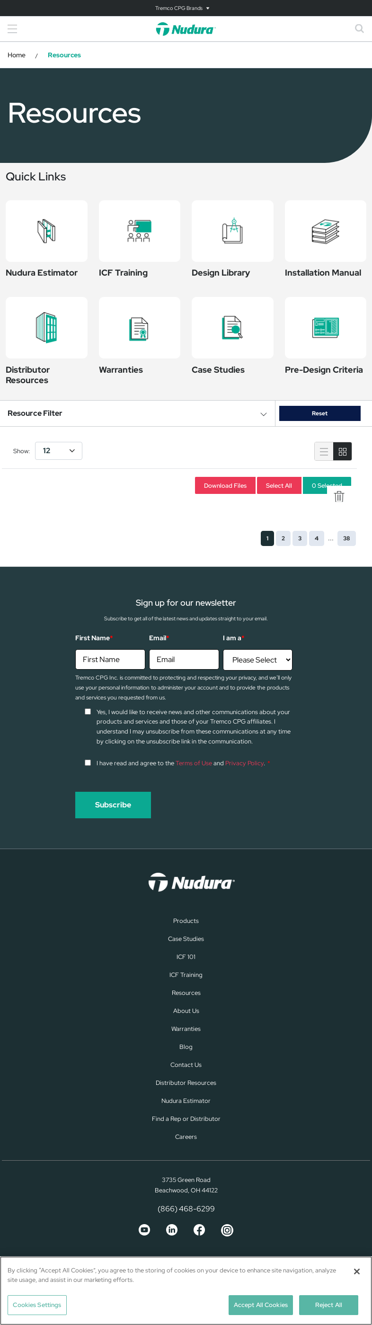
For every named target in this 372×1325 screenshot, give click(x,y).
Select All (279, 485)
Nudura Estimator (186, 1101)
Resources (186, 993)
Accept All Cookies (261, 1305)
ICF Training (186, 975)
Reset (320, 413)
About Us (186, 1011)
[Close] (356, 1271)
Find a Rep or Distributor (186, 1119)
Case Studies (186, 939)
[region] (186, 1290)
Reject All (328, 1305)
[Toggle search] (359, 28)
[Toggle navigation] (186, 8)
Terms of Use (194, 763)
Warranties (186, 1029)
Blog (186, 1047)
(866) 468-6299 (186, 1209)
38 (346, 538)
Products (186, 921)
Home (17, 55)
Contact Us (186, 1065)
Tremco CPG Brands (179, 8)
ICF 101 (186, 957)
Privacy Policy (244, 763)
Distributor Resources (186, 1083)
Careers (186, 1137)
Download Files (225, 485)
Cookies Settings (37, 1305)
